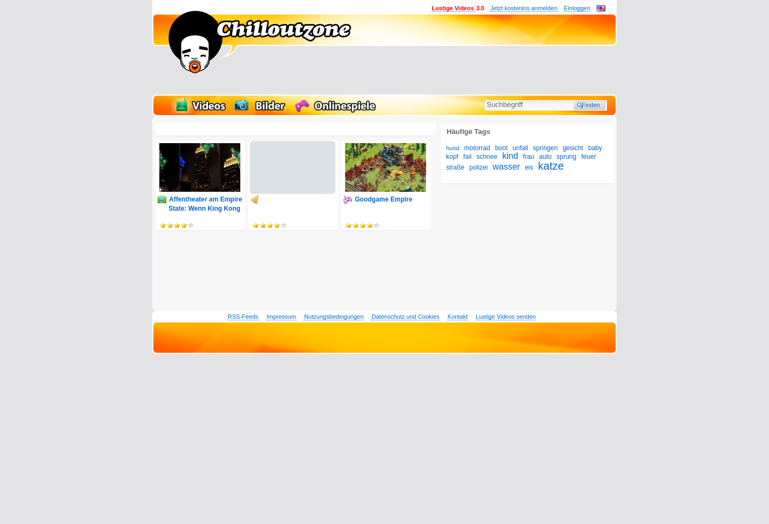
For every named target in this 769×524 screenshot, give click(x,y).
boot (501, 148)
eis (529, 167)
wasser (506, 166)
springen (545, 148)
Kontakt (458, 316)
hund (452, 148)
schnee (486, 156)
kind (510, 155)
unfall (520, 148)
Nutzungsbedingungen (333, 316)
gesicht (573, 148)
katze (551, 166)
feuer (588, 156)
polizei (478, 167)
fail (467, 156)
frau (528, 156)
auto (545, 156)
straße (455, 167)
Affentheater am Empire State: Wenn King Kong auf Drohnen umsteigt (205, 208)
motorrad (477, 148)
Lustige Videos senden (506, 316)
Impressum (281, 316)
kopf (452, 156)
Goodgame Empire (384, 199)
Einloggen (577, 8)
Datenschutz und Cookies (405, 316)
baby (595, 148)
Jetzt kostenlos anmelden (523, 8)
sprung (567, 156)
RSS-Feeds (243, 316)
